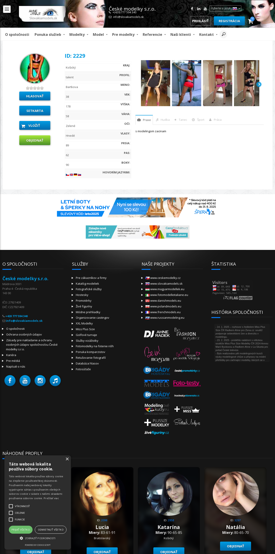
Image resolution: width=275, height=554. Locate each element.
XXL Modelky (84, 323)
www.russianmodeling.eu (164, 318)
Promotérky (84, 301)
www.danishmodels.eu (163, 301)
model (98, 34)
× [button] (67, 459)
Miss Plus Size (85, 329)
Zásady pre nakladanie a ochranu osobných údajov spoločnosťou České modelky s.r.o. (32, 344)
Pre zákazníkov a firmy (91, 278)
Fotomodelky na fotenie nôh (95, 346)
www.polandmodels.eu (163, 306)
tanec (183, 120)
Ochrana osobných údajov (24, 334)
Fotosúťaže (83, 369)
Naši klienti (180, 34)
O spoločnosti (17, 34)
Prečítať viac (51, 498)
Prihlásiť (200, 21)
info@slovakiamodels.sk (128, 17)
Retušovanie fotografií (91, 358)
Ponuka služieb (48, 34)
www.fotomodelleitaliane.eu (166, 295)
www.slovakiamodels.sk (164, 284)
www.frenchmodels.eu (163, 312)
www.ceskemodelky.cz (163, 278)
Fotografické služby (89, 289)
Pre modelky (123, 34)
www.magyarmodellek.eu (164, 289)
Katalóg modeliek (87, 284)
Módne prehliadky (88, 312)
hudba (165, 120)
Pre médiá (13, 361)
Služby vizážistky (87, 341)
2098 (104, 520)
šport (200, 120)
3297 (237, 520)
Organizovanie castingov (92, 318)
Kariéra (11, 355)
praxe (147, 120)
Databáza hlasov (87, 363)
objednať (34, 140)
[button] (10, 380)
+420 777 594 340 (16, 316)
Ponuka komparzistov (90, 352)
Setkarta (34, 110)
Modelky (77, 34)
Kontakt (206, 34)
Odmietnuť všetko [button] (51, 529)
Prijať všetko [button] (21, 529)
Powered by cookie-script (38, 545)
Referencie (152, 34)
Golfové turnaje (86, 335)
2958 (171, 520)
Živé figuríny (84, 306)
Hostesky (82, 295)
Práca (218, 120)
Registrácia (229, 21)
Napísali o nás (15, 366)
